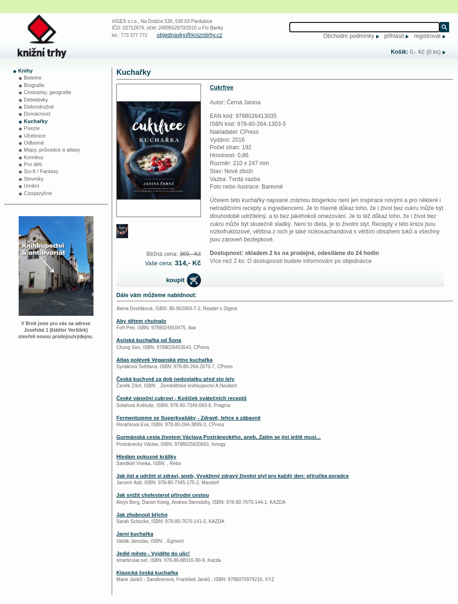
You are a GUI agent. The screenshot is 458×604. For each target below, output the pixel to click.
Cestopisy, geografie (47, 92)
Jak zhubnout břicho (141, 514)
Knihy (25, 70)
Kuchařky (36, 121)
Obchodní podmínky (348, 36)
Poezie (32, 128)
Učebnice (35, 135)
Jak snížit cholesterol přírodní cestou (162, 495)
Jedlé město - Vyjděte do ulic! (153, 553)
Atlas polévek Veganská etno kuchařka (164, 360)
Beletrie (33, 77)
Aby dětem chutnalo (141, 321)
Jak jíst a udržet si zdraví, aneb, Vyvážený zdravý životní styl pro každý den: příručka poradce (232, 476)
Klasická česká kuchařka (147, 572)
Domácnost (37, 113)
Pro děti (33, 164)
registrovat (427, 36)
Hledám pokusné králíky (146, 456)
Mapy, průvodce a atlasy (52, 150)
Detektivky (36, 99)
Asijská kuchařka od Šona (148, 340)
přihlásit (394, 36)
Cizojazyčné (38, 193)
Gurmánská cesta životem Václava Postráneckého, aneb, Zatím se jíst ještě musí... (218, 437)
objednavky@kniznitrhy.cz (189, 35)
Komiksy (33, 157)
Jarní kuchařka (134, 534)
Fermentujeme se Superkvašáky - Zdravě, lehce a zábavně (188, 418)
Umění (31, 186)
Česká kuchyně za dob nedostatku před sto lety (175, 379)
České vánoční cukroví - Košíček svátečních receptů (181, 398)
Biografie (34, 85)
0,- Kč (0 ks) (425, 52)
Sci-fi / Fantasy (41, 171)
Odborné (34, 143)
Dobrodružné (39, 106)
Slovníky (33, 179)
